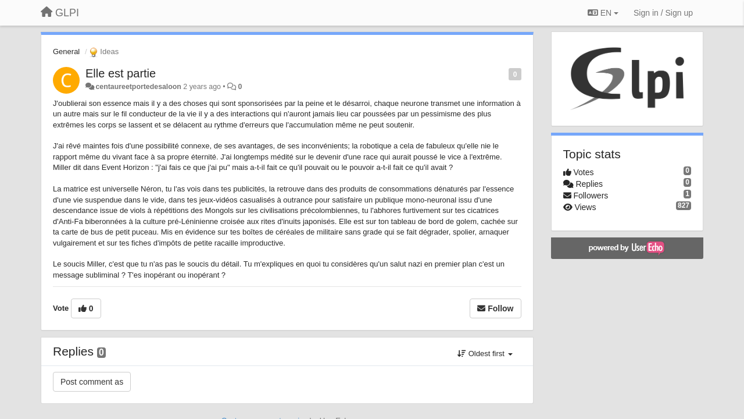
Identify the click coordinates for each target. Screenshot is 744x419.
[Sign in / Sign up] (663, 13)
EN (603, 12)
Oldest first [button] (484, 353)
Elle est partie (120, 73)
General (66, 51)
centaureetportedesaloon (138, 87)
